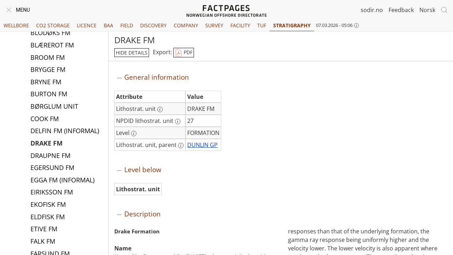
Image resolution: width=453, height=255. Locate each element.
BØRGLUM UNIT (54, 107)
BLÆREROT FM (52, 45)
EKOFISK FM (48, 205)
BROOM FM (47, 58)
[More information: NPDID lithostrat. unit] (177, 121)
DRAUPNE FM (50, 156)
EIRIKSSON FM (51, 192)
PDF (184, 53)
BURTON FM (48, 94)
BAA (108, 25)
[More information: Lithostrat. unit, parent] (181, 145)
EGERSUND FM (52, 168)
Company (186, 25)
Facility (240, 25)
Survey (214, 25)
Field (126, 25)
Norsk (427, 10)
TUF (261, 25)
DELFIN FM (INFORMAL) (64, 131)
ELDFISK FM (47, 217)
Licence (87, 25)
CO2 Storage (53, 25)
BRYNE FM (45, 82)
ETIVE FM (43, 229)
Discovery (153, 25)
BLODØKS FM (50, 33)
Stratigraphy (292, 25)
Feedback (401, 10)
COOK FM (44, 119)
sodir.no (372, 10)
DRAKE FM (46, 144)
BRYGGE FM (47, 70)
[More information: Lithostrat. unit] (160, 109)
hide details (132, 52)
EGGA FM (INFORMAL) (62, 180)
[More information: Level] (134, 133)
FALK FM (42, 242)
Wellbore (16, 25)
